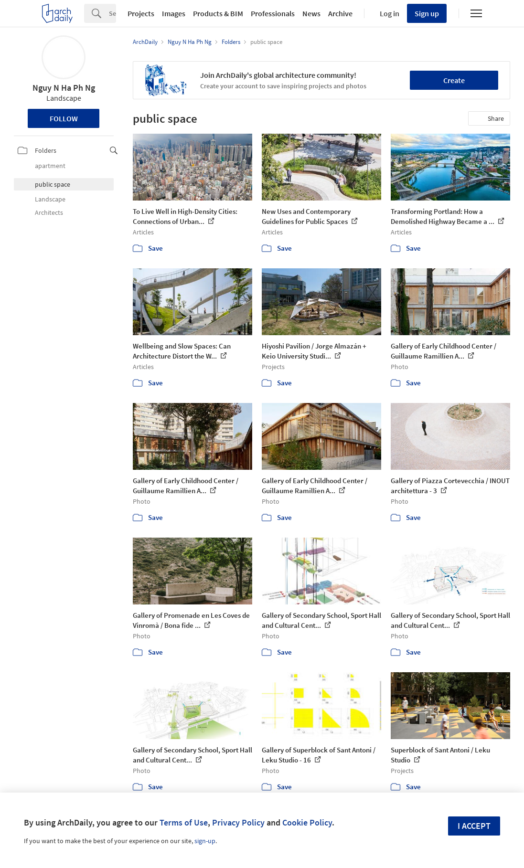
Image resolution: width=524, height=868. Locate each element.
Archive (340, 13)
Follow (64, 118)
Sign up (427, 13)
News (311, 13)
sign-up (204, 840)
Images (173, 13)
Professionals (273, 13)
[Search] (112, 13)
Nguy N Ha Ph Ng (63, 87)
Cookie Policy (307, 822)
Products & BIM (218, 13)
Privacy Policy (238, 822)
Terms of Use (184, 822)
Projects (141, 13)
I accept (474, 825)
